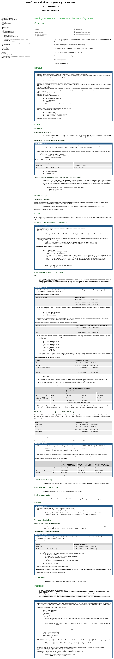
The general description (9, 34)
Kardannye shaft (5, 27)
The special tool (6, 40)
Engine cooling (6, 44)
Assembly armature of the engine (11, 36)
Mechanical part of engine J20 (9, 32)
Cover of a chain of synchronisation (79, 88)
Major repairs (7, 37)
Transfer (4, 53)
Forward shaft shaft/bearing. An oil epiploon (14, 26)
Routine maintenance (8, 35)
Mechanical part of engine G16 (9, 31)
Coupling (4, 52)
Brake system (5, 28)
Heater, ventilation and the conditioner (10, 20)
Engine (77, 74)
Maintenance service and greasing (9, 19)
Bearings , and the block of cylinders (16, 39)
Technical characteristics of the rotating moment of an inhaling (16, 43)
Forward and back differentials (8, 54)
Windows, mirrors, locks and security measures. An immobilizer (16, 56)
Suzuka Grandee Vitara (6, 16)
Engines (4, 30)
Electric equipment (6, 57)
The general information (7, 18)
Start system (5, 48)
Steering (4, 22)
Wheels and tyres (6, 24)
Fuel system (4, 45)
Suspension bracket (6, 23)
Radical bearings (99, 405)
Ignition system (5, 47)
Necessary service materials (9, 41)
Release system (5, 49)
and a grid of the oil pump (88, 84)
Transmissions (5, 51)
